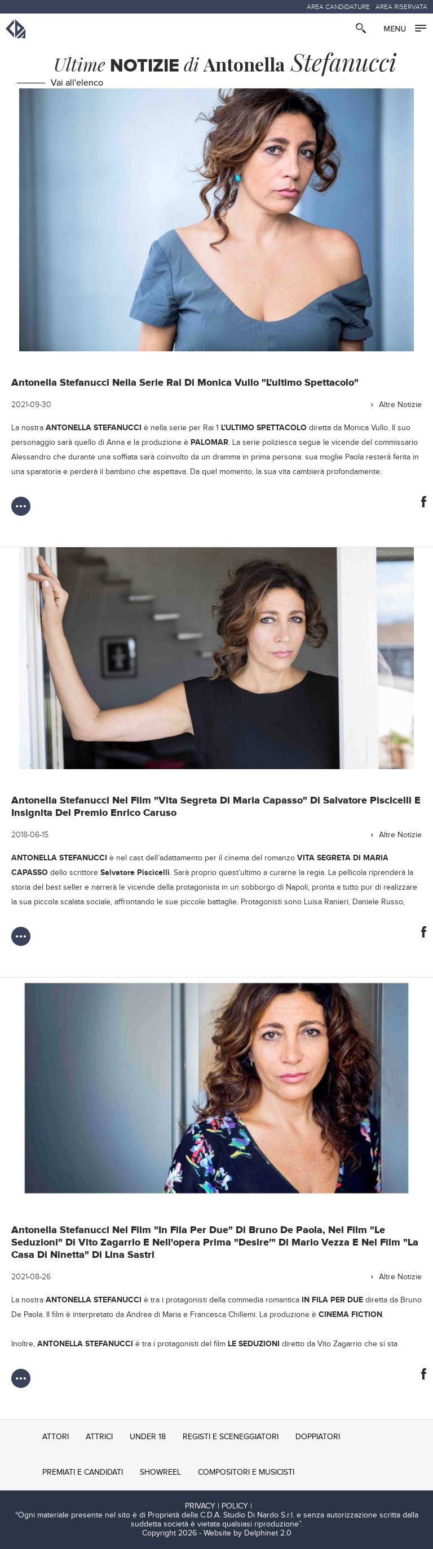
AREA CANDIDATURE (338, 7)
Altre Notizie (400, 404)
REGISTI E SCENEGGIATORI (231, 1436)
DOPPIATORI (317, 1436)
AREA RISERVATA (401, 7)
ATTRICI (99, 1436)
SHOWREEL (160, 1472)
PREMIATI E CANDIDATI (82, 1472)
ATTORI (55, 1436)
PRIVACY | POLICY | (218, 1506)
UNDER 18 (148, 1436)
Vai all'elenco (77, 83)
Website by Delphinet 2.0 (247, 1533)
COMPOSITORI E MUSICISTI (246, 1472)
